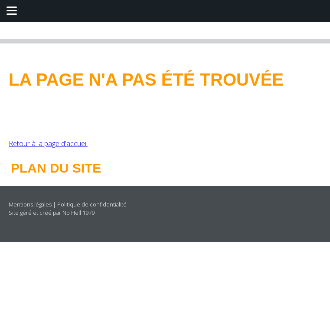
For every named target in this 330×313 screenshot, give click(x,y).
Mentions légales (30, 204)
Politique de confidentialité (92, 204)
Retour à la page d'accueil (48, 143)
